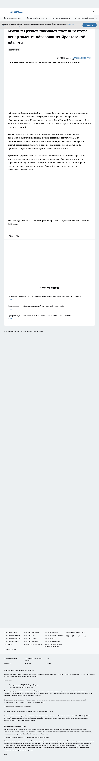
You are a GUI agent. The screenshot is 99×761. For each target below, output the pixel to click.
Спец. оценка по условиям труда (15, 726)
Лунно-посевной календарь (85, 18)
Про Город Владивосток (32, 641)
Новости (28, 663)
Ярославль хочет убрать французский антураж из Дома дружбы (49, 308)
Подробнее (44, 734)
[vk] (11, 235)
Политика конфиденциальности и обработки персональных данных (26, 737)
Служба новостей (82, 57)
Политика (14, 49)
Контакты (7, 663)
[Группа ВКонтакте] (67, 636)
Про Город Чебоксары (11, 641)
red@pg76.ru (30, 687)
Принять (89, 25)
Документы (8, 644)
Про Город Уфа (50, 638)
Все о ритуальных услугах (61, 18)
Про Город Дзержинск (31, 632)
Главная (48, 663)
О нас (48, 658)
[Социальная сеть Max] (85, 636)
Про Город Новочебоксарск (13, 638)
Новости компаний (10, 658)
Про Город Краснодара (52, 641)
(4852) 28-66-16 (25, 685)
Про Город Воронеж (10, 632)
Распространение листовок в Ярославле (17, 707)
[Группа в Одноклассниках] (73, 636)
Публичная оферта (10, 649)
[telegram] (18, 235)
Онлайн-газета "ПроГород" (33, 644)
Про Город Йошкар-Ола (12, 635)
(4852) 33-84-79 (20, 687)
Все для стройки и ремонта (37, 18)
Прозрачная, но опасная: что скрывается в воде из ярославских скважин (49, 317)
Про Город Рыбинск (30, 638)
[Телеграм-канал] (79, 636)
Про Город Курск (29, 635)
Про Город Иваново (51, 632)
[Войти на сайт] (93, 11)
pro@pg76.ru (34, 685)
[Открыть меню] (5, 11)
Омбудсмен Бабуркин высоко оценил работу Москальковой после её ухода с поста (49, 298)
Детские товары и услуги (13, 18)
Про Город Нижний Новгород (54, 635)
